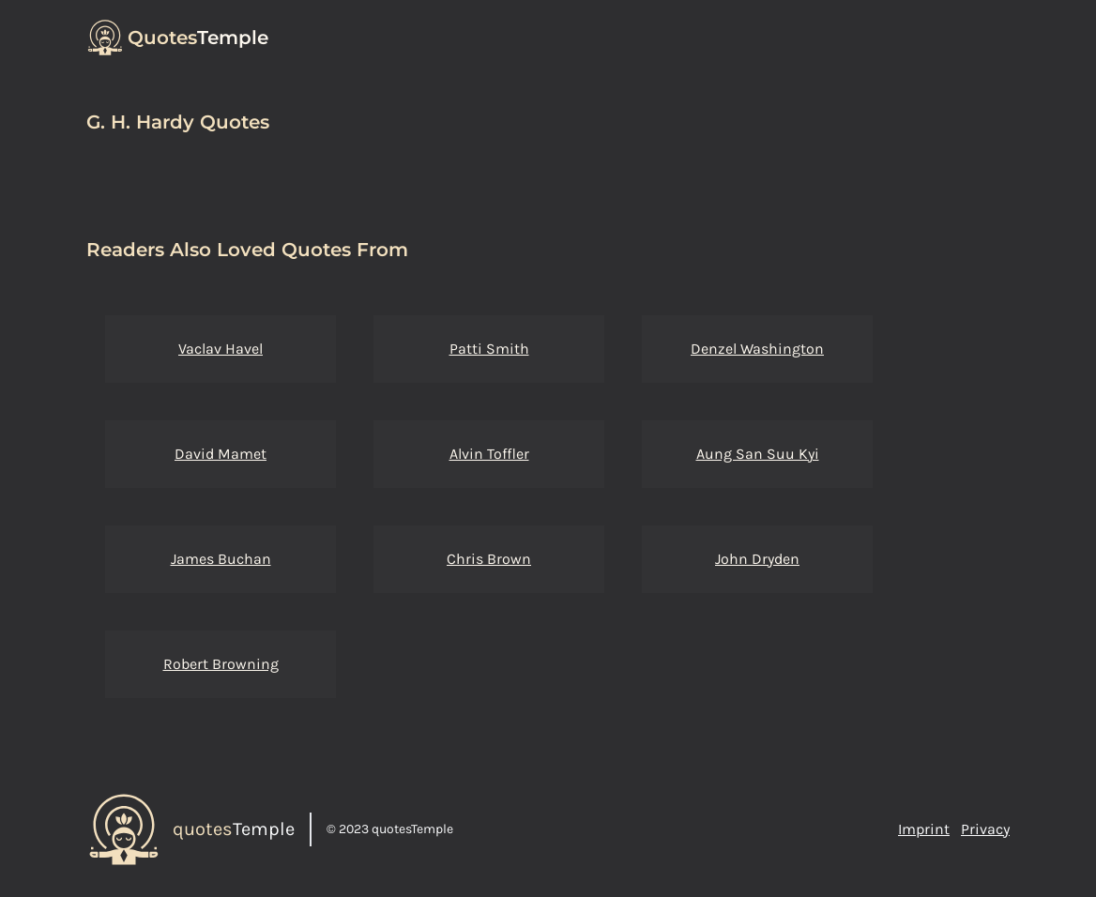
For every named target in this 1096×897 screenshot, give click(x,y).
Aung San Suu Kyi (757, 454)
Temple (198, 37)
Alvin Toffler (489, 454)
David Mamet (220, 454)
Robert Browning (221, 664)
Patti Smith (489, 348)
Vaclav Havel (220, 348)
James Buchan (221, 559)
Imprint (924, 829)
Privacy (985, 829)
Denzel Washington (757, 348)
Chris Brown (489, 559)
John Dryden (757, 559)
